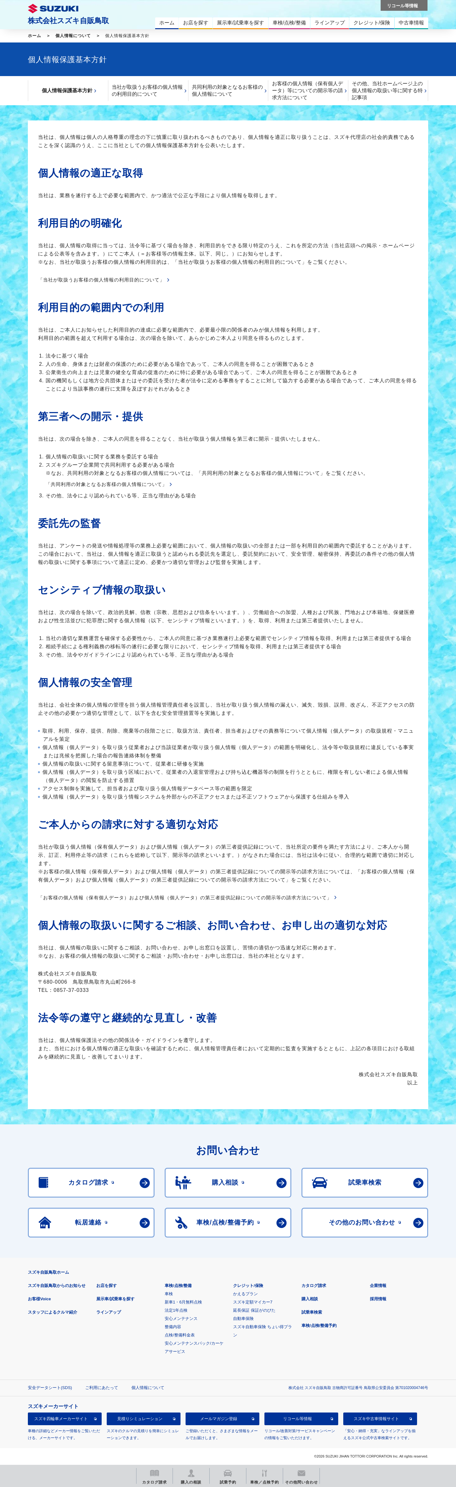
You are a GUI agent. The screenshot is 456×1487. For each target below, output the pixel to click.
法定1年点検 (176, 1310)
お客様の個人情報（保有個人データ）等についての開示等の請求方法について (307, 90)
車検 (169, 1293)
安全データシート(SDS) (50, 1387)
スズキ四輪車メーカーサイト (61, 1418)
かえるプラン (245, 1293)
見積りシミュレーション (139, 1418)
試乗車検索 (311, 1312)
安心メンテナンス (181, 1318)
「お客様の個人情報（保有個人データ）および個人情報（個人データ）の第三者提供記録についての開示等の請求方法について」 (185, 897)
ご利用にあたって (101, 1387)
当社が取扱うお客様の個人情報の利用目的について (147, 90)
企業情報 (378, 1285)
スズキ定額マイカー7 (252, 1302)
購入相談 (309, 1298)
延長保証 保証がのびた (254, 1310)
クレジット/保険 (248, 1285)
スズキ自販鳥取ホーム (48, 1272)
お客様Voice (39, 1298)
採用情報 (378, 1298)
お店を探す (106, 1285)
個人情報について (73, 35)
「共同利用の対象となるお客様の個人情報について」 (106, 484)
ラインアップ (108, 1312)
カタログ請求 (313, 1285)
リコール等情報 (297, 1418)
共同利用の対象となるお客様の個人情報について (227, 90)
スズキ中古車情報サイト (376, 1418)
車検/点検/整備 (178, 1285)
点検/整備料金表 (180, 1335)
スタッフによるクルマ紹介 (52, 1312)
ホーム (34, 35)
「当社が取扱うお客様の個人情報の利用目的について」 (101, 279)
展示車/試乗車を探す (115, 1298)
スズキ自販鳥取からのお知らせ (57, 1285)
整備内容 (173, 1326)
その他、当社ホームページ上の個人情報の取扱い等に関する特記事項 (387, 90)
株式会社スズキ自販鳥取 (68, 20)
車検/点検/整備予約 (319, 1325)
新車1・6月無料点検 (183, 1302)
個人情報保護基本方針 (67, 90)
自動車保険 (243, 1318)
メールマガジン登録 (218, 1418)
